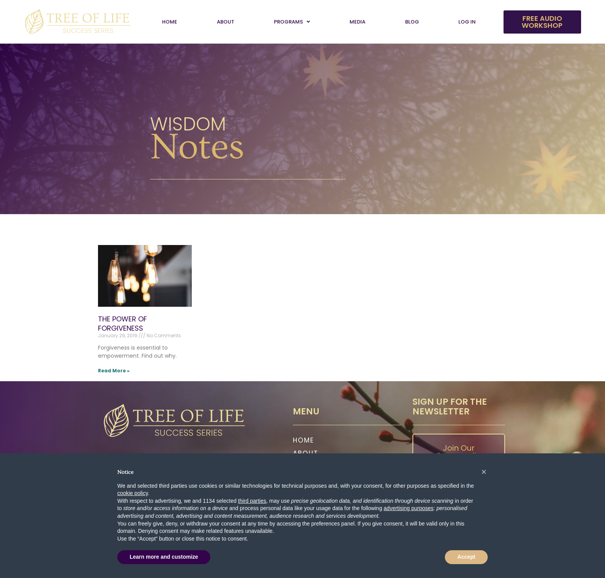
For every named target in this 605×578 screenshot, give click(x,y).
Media (357, 21)
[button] (484, 472)
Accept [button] (466, 557)
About (225, 21)
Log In (467, 21)
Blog (412, 21)
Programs (292, 21)
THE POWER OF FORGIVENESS (122, 323)
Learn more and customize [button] (164, 557)
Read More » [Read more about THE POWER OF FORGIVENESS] (114, 370)
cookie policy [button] (132, 493)
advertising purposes (408, 508)
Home (169, 21)
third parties (252, 501)
